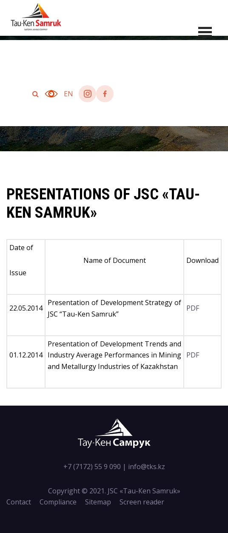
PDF (192, 308)
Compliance (58, 502)
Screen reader (142, 502)
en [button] (68, 93)
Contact (18, 502)
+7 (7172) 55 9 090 (92, 466)
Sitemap (98, 502)
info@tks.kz (146, 466)
